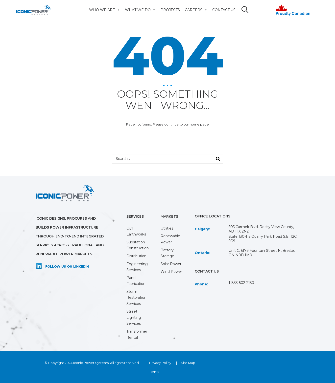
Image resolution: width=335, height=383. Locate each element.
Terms (154, 372)
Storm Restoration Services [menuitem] (136, 297)
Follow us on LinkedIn (67, 266)
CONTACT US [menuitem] (222, 10)
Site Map (188, 363)
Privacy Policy (160, 363)
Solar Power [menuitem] (171, 264)
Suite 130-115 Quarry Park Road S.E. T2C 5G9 (263, 238)
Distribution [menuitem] (136, 256)
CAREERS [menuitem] (195, 10)
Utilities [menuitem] (167, 228)
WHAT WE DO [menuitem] (139, 10)
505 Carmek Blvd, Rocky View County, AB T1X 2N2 (261, 229)
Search (215, 157)
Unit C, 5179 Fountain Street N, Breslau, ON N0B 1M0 (262, 252)
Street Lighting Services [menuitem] (133, 317)
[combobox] (167, 159)
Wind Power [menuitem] (171, 271)
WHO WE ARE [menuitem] (103, 10)
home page (199, 124)
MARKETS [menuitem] (169, 216)
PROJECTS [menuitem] (169, 10)
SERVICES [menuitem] (135, 216)
